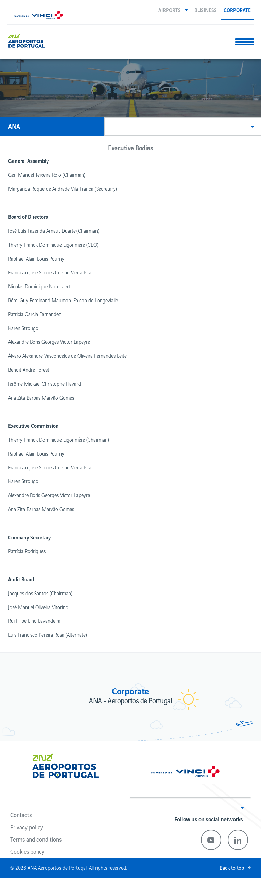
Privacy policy (26, 827)
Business (205, 9)
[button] (173, 9)
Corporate (237, 9)
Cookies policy (27, 851)
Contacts (21, 815)
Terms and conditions (36, 839)
